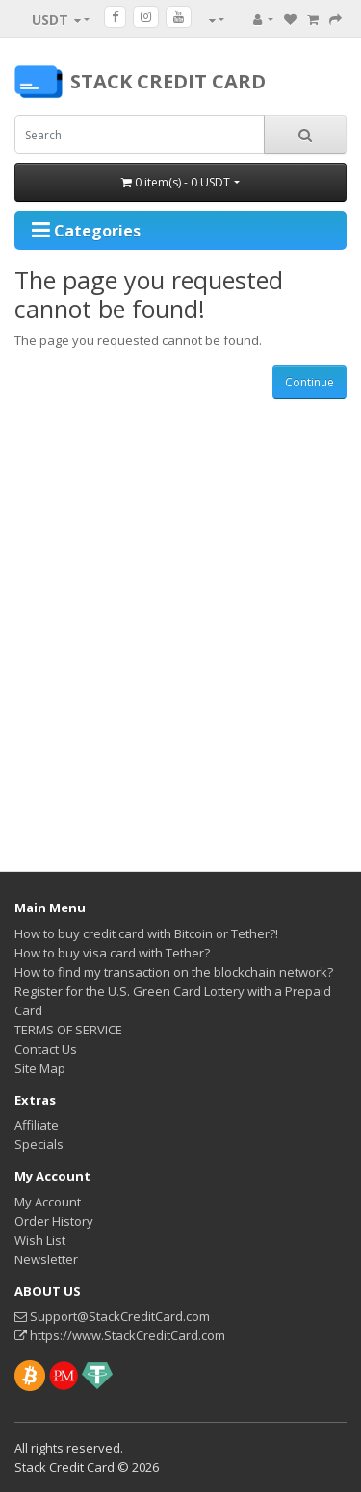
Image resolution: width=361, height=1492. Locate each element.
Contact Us (45, 1048)
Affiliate (36, 1124)
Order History (53, 1221)
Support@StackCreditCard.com (112, 1316)
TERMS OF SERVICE (68, 1029)
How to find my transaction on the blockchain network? (173, 972)
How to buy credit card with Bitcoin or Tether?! (146, 933)
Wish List (39, 1240)
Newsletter (46, 1259)
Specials (39, 1144)
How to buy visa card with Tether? (112, 952)
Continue (309, 382)
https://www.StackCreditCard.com (119, 1335)
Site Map (39, 1068)
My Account (47, 1201)
